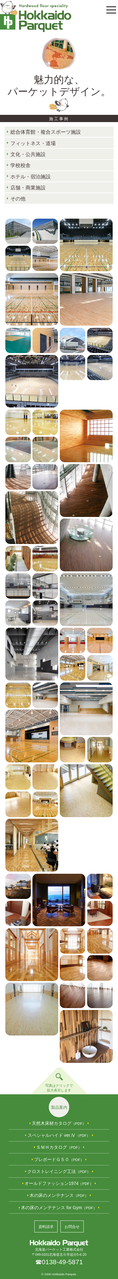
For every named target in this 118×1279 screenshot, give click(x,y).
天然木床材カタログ (59, 1123)
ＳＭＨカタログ (59, 1147)
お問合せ (72, 1227)
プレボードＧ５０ (59, 1159)
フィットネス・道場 (33, 143)
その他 (17, 198)
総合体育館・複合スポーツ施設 (45, 132)
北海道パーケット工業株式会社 (59, 1245)
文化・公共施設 (28, 154)
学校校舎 (20, 165)
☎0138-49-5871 (59, 1261)
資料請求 (45, 1227)
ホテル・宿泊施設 (30, 176)
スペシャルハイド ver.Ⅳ (59, 1135)
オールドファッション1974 (59, 1183)
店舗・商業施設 (28, 187)
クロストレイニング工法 (59, 1171)
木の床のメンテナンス (59, 1195)
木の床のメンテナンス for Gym (59, 1207)
